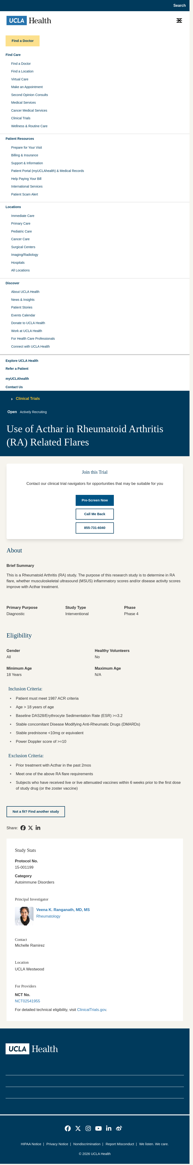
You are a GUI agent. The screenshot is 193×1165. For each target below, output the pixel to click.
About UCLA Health (25, 292)
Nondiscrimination (86, 1144)
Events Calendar (23, 315)
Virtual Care (19, 79)
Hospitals (18, 262)
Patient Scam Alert (24, 194)
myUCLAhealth (17, 378)
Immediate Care (22, 216)
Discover (12, 283)
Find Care (13, 55)
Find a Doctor (21, 63)
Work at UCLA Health (26, 331)
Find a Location (22, 71)
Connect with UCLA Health (30, 346)
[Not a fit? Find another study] (36, 811)
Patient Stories (21, 307)
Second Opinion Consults (29, 95)
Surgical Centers (23, 247)
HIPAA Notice (31, 1144)
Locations (13, 207)
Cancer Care (20, 239)
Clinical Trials (20, 118)
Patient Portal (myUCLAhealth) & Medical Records (47, 171)
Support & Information (27, 163)
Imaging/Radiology (24, 255)
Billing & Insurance (24, 155)
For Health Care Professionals (33, 338)
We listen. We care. (154, 1144)
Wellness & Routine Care (29, 126)
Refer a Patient (17, 368)
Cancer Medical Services (29, 110)
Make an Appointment (27, 87)
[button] (95, 361)
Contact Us (14, 387)
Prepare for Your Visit (26, 147)
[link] (23, 828)
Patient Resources (20, 138)
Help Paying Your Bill (26, 179)
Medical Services (23, 102)
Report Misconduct (120, 1144)
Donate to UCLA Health (28, 323)
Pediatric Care (21, 231)
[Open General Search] (178, 5)
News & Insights (22, 300)
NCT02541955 (27, 1001)
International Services (27, 186)
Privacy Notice (57, 1144)
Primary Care (20, 223)
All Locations (20, 270)
